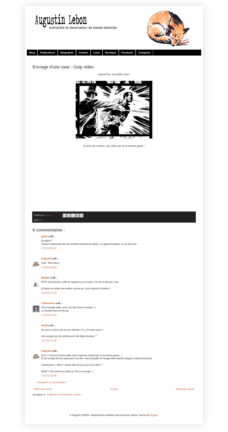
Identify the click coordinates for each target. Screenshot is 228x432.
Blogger (154, 415)
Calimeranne (48, 303)
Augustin (46, 258)
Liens (96, 52)
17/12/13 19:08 (49, 375)
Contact (83, 52)
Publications (47, 52)
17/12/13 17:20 (49, 340)
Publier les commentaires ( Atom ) (64, 394)
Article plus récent (43, 389)
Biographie (66, 52)
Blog (32, 52)
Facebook (127, 52)
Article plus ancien (185, 389)
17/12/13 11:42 (49, 293)
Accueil (114, 389)
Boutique (110, 52)
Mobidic (46, 277)
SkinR (44, 325)
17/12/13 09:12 (49, 248)
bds (40, 220)
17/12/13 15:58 (49, 315)
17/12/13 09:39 (49, 267)
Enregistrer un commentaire (51, 382)
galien (44, 236)
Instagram (144, 52)
